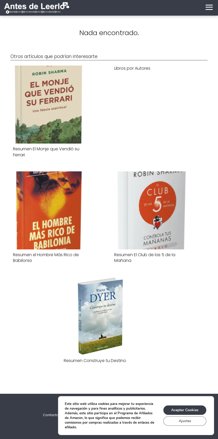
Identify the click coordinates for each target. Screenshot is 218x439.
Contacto (51, 414)
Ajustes (185, 420)
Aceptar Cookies (184, 410)
